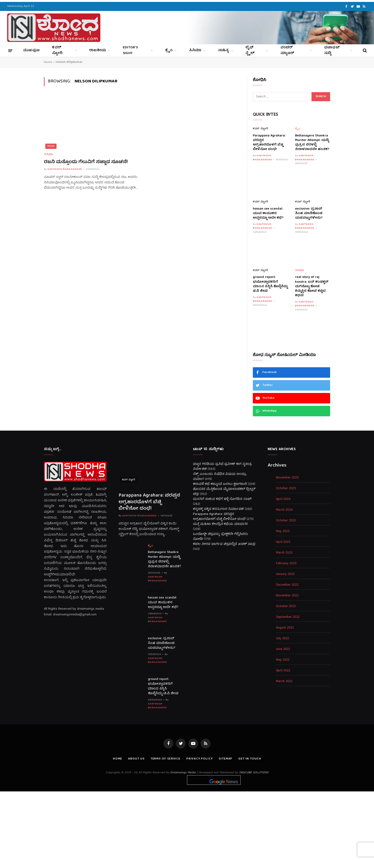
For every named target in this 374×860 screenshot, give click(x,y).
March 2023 (284, 552)
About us (136, 759)
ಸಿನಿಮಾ (195, 50)
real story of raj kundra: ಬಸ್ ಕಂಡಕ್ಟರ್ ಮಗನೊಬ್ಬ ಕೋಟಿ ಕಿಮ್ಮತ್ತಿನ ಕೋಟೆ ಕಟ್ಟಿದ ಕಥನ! (311, 286)
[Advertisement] (187, 824)
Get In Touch (249, 759)
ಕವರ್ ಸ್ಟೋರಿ (57, 50)
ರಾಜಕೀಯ (97, 50)
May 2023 (283, 531)
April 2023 (283, 542)
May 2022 (283, 660)
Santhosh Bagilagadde (64, 169)
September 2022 (288, 617)
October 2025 (286, 488)
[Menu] (10, 50)
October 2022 (286, 606)
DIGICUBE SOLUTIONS (254, 772)
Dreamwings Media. (183, 772)
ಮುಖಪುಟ (31, 50)
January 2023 (285, 574)
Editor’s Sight (130, 50)
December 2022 (287, 585)
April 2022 (283, 670)
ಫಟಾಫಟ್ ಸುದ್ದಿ (332, 50)
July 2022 (282, 638)
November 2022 (287, 595)
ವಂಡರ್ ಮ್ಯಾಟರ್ (287, 50)
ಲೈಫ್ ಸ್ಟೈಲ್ (250, 50)
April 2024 (283, 499)
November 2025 (287, 477)
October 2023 (286, 520)
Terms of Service (166, 759)
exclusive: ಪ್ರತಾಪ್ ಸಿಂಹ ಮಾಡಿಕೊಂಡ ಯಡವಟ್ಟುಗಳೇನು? (308, 213)
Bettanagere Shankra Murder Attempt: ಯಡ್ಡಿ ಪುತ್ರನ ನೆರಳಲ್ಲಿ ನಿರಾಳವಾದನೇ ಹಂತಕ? (312, 143)
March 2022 (284, 681)
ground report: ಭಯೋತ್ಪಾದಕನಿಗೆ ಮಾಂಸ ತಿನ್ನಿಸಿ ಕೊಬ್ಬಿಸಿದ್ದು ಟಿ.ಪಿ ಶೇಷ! (270, 284)
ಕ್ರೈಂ (168, 50)
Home (48, 62)
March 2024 (284, 510)
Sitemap (225, 759)
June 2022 (283, 649)
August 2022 (285, 627)
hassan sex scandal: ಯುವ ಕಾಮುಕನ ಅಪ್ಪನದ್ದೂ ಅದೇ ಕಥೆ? (268, 213)
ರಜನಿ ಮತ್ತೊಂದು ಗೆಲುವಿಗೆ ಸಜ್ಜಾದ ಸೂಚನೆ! (86, 162)
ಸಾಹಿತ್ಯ (223, 50)
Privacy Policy (199, 759)
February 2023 (286, 563)
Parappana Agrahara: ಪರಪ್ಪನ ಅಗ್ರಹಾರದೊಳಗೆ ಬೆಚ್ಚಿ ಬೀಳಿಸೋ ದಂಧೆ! (269, 143)
